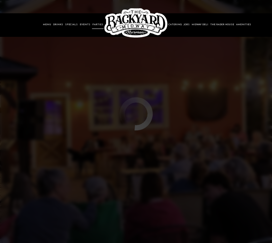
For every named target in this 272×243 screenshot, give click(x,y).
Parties (97, 25)
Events (85, 25)
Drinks (58, 25)
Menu (47, 25)
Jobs (187, 25)
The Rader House (222, 25)
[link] (135, 23)
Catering (175, 25)
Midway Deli (200, 25)
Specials (71, 25)
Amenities (243, 25)
